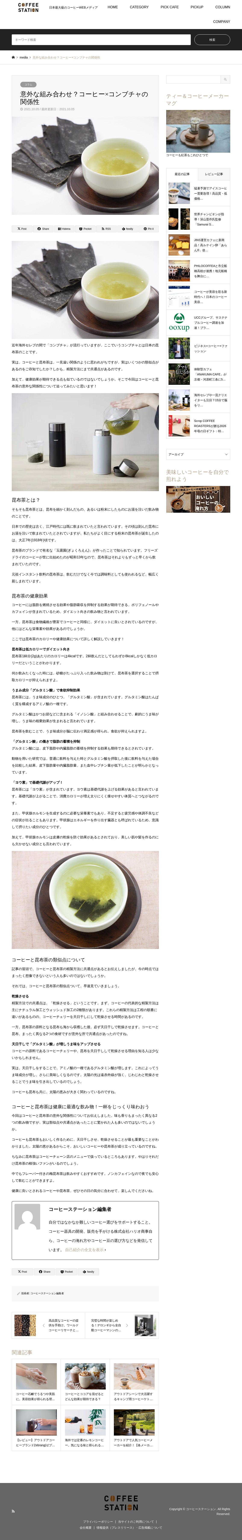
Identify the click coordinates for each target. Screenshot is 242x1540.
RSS (13, 1511)
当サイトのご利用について (136, 1521)
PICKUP (197, 7)
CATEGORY (139, 7)
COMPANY (221, 21)
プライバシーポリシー (98, 1521)
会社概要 (86, 1527)
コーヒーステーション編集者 (47, 1293)
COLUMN (222, 7)
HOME (113, 7)
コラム (28, 84)
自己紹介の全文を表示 (84, 1250)
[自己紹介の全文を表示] (105, 1250)
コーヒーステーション (201, 1509)
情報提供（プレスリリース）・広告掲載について (129, 1527)
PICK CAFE (170, 7)
